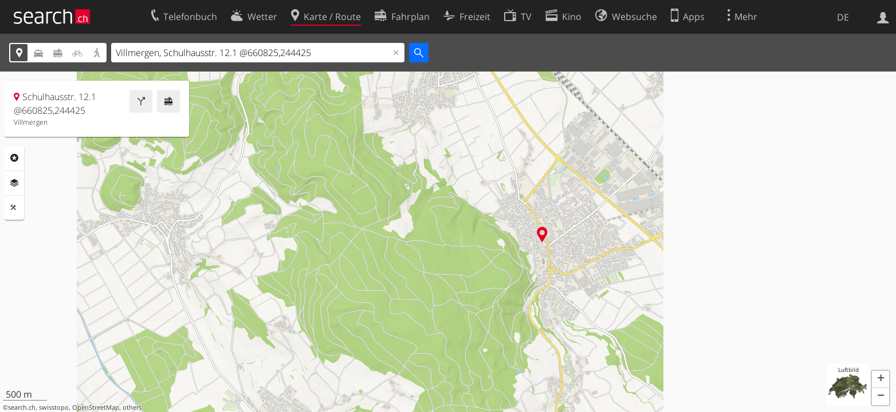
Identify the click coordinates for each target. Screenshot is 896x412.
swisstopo (54, 407)
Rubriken (14, 158)
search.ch (22, 407)
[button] (880, 379)
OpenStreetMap (95, 407)
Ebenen (14, 183)
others (132, 407)
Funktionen (14, 208)
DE (843, 17)
